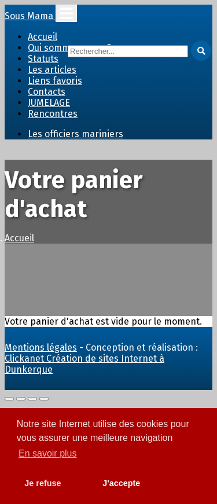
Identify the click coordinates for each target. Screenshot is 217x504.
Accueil (42, 36)
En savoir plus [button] (48, 453)
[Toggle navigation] (66, 13)
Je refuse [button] (42, 483)
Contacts (46, 91)
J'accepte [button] (121, 483)
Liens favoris (55, 80)
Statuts (43, 58)
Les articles (52, 69)
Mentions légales (41, 347)
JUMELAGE (49, 102)
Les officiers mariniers (75, 133)
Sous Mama (30, 15)
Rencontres (53, 113)
